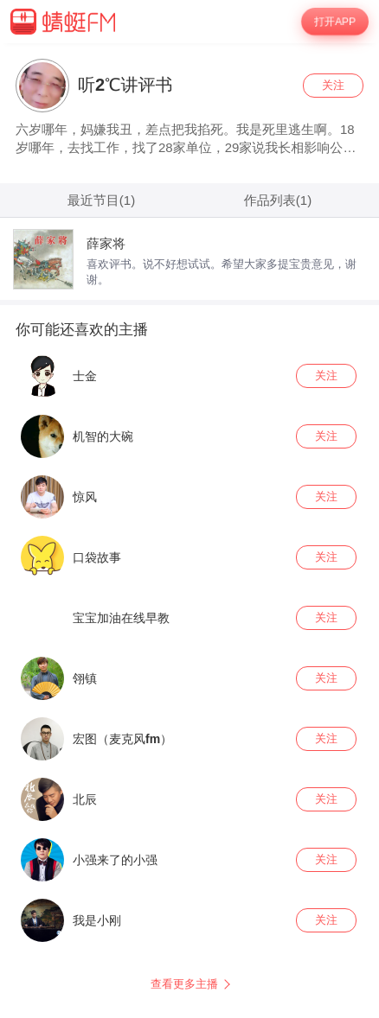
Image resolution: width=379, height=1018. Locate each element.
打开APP (335, 22)
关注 (333, 85)
